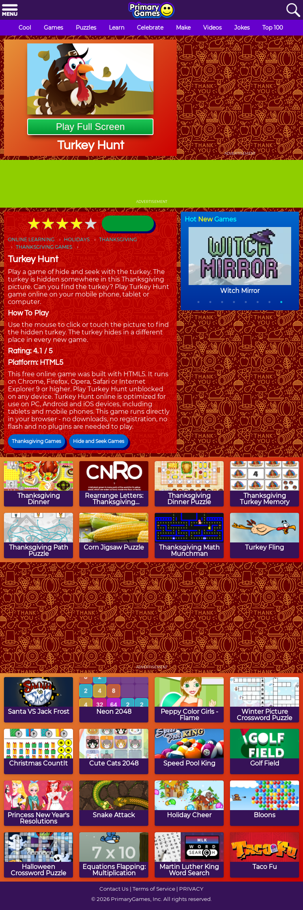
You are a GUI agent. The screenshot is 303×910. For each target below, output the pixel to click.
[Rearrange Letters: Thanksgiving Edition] (113, 484)
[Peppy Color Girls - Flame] (189, 699)
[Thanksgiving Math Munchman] (189, 535)
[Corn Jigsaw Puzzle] (113, 535)
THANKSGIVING (118, 239)
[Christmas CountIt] (38, 751)
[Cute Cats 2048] (113, 751)
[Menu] (10, 10)
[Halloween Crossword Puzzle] (38, 855)
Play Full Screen (90, 126)
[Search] (293, 10)
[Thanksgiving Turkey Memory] (264, 484)
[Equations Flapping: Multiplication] (113, 855)
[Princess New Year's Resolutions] (38, 803)
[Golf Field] (264, 751)
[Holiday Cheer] (189, 803)
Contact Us (114, 889)
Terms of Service (154, 889)
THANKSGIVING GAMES (44, 247)
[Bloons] (264, 803)
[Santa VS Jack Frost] (38, 699)
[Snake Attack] (113, 803)
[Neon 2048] (113, 699)
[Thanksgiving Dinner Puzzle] (189, 484)
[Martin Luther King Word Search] (189, 855)
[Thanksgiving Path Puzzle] (38, 535)
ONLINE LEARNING (31, 239)
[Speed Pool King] (189, 751)
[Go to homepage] (151, 11)
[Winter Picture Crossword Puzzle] (264, 699)
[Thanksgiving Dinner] (38, 484)
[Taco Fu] (264, 855)
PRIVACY (191, 889)
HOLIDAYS (77, 239)
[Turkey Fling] (264, 535)
